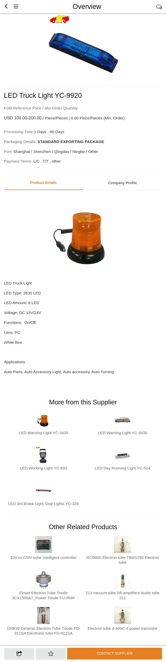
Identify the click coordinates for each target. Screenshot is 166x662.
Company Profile (122, 183)
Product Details (43, 183)
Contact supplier (115, 653)
